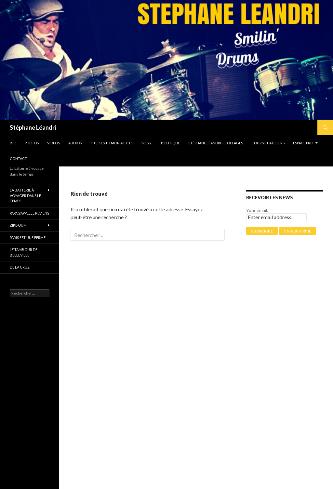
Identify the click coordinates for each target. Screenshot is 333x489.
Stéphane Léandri (33, 127)
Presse (146, 143)
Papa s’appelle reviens (29, 213)
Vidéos (53, 143)
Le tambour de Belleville (23, 252)
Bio (13, 143)
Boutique (170, 143)
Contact (18, 158)
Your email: (257, 210)
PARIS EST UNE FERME (28, 237)
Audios (75, 143)
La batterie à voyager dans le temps (25, 195)
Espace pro (303, 143)
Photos (32, 143)
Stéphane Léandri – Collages (215, 143)
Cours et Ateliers (268, 143)
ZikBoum (18, 225)
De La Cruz (20, 267)
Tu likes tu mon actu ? (111, 143)
